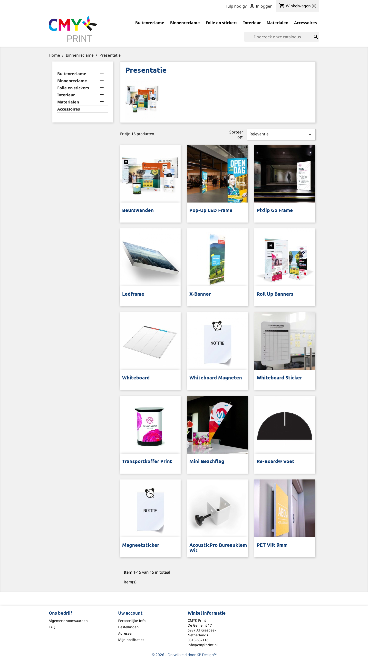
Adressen (126, 633)
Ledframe (133, 294)
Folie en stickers (221, 22)
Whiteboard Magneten (215, 378)
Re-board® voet (275, 461)
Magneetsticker (140, 545)
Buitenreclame (149, 22)
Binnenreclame (185, 22)
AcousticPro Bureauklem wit (218, 548)
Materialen (277, 22)
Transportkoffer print (147, 461)
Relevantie (281, 134)
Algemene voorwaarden (68, 620)
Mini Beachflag (206, 461)
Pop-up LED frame (210, 210)
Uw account (130, 613)
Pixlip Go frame (275, 210)
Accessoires (305, 22)
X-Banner (200, 294)
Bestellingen (128, 627)
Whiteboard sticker (279, 378)
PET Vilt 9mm (272, 545)
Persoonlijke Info (131, 620)
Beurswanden (138, 210)
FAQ (52, 627)
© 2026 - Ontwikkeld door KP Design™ (184, 654)
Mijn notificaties (131, 639)
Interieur (252, 22)
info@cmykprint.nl (203, 644)
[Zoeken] (281, 37)
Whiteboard (136, 378)
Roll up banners (275, 294)
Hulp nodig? (235, 6)
